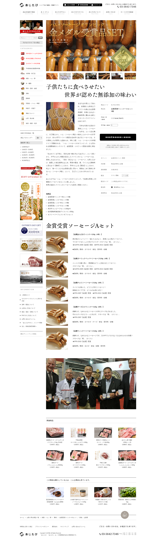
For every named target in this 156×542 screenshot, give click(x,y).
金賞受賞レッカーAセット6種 (58, 200)
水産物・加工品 (30, 73)
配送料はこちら (119, 187)
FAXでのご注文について (29, 315)
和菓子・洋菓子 (30, 108)
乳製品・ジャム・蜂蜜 (32, 103)
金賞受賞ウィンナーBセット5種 (59, 197)
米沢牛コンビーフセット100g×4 (59, 209)
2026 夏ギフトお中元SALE (34, 53)
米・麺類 (28, 83)
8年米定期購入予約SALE (33, 58)
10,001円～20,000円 (28, 155)
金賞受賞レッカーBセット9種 (58, 203)
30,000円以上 (26, 160)
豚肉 (55, 517)
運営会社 (54, 526)
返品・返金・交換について (30, 312)
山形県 (86, 517)
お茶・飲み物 (30, 118)
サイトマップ (64, 526)
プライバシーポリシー (42, 526)
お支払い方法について (28, 308)
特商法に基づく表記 (26, 526)
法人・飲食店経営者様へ (29, 326)
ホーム (22, 517)
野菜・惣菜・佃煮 (31, 88)
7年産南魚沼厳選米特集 (33, 68)
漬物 (27, 93)
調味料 (28, 98)
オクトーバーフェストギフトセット (60, 214)
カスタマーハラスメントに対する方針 (32, 300)
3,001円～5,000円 (27, 149)
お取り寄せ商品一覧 (33, 517)
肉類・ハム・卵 (30, 78)
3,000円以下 (25, 147)
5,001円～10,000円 (28, 152)
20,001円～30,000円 (28, 158)
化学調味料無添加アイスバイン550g (61, 211)
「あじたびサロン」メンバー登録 (32, 322)
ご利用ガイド (26, 295)
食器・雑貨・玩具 (31, 123)
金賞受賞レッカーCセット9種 (58, 206)
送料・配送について (28, 304)
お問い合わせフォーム (28, 319)
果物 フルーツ (30, 113)
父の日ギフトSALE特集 (33, 63)
